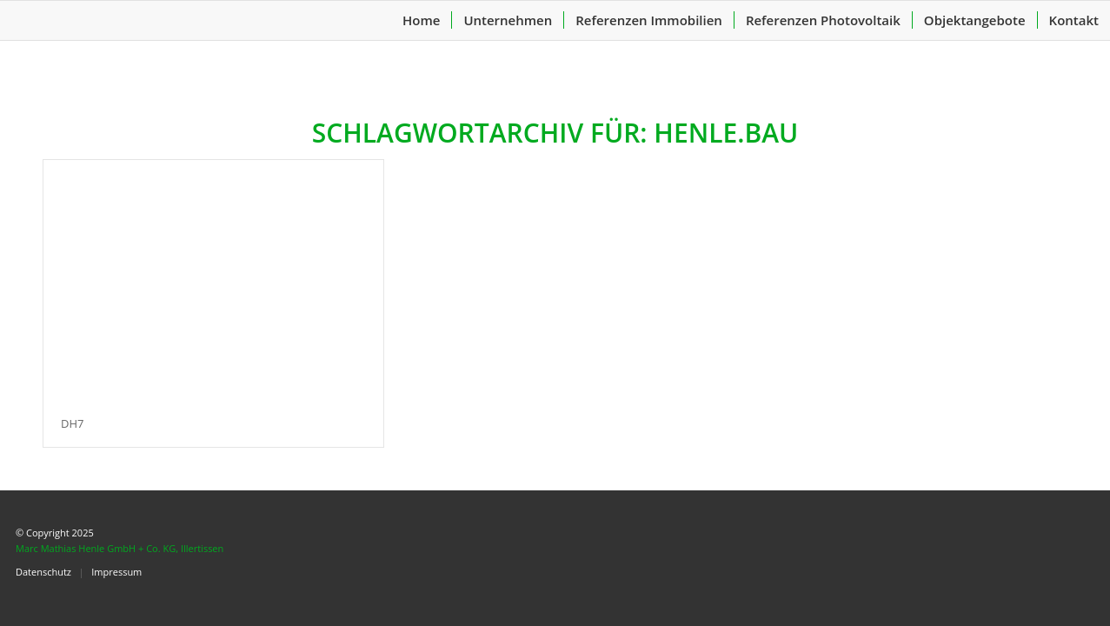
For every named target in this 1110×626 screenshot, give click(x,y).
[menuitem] (421, 20)
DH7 (72, 423)
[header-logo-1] (130, 20)
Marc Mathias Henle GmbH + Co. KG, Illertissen (119, 548)
